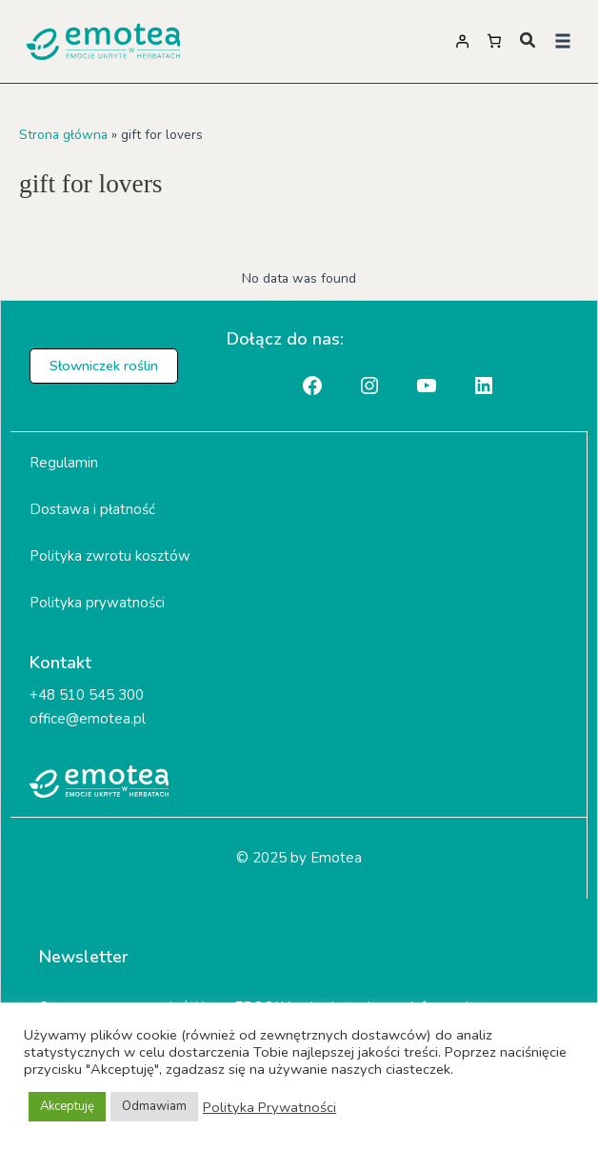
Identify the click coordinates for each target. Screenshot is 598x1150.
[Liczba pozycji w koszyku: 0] (494, 40)
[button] (562, 41)
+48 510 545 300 (87, 694)
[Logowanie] (462, 41)
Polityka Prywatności (269, 1107)
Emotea (336, 857)
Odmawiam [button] (154, 1106)
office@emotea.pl (88, 718)
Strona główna (63, 135)
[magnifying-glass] (527, 40)
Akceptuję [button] (67, 1106)
